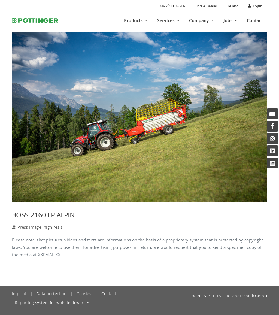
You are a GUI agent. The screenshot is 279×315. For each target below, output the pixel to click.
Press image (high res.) (37, 227)
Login (255, 6)
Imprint (19, 293)
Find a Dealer (206, 6)
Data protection (51, 293)
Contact (108, 293)
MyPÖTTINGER (172, 6)
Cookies (84, 293)
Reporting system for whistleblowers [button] (50, 302)
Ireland (232, 6)
